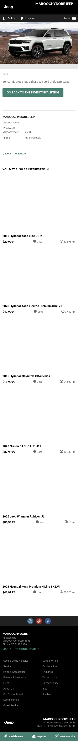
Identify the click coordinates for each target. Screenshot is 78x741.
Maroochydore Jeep (54, 4)
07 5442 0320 (33, 137)
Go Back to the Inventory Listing (33, 92)
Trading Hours (25, 648)
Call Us (8, 18)
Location (27, 18)
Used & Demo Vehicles (15, 660)
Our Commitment (13, 694)
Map (5, 648)
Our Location (49, 666)
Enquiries (47, 671)
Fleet (6, 683)
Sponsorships (11, 699)
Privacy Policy (50, 683)
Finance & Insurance (14, 677)
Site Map (47, 694)
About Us (8, 688)
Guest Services (11, 705)
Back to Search (15, 153)
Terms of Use (49, 677)
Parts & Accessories (14, 671)
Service (7, 666)
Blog (44, 688)
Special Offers (50, 660)
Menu (70, 18)
